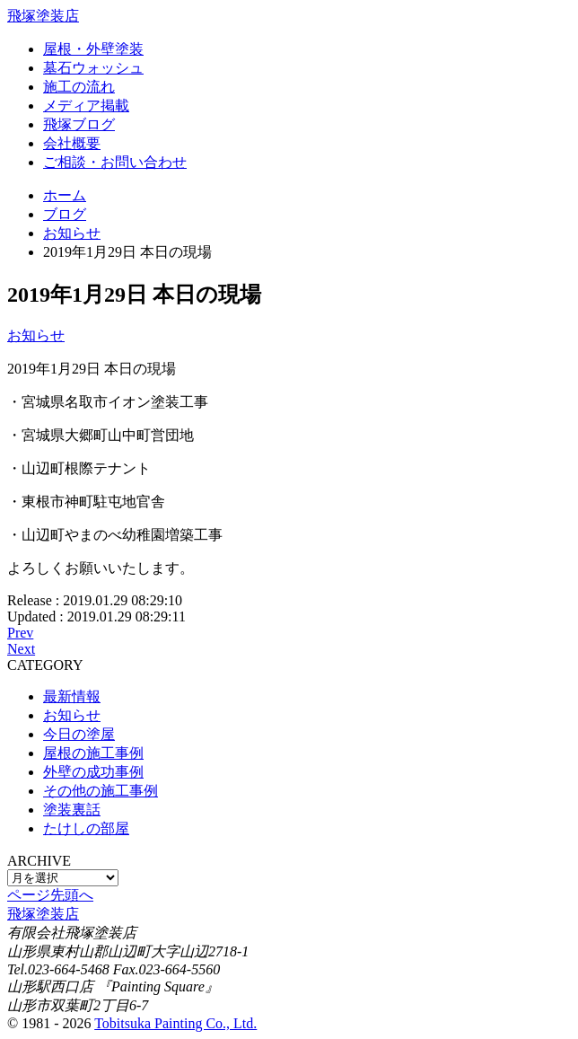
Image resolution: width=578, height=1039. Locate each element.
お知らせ (36, 335)
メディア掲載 (86, 105)
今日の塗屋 (79, 734)
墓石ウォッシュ (93, 67)
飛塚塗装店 (43, 15)
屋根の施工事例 (93, 753)
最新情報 (72, 696)
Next (21, 648)
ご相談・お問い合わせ (115, 162)
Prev (20, 632)
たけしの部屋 (86, 828)
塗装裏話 (72, 809)
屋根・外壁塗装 (93, 49)
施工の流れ (79, 86)
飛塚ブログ (79, 124)
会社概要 (72, 143)
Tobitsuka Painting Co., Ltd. (175, 1023)
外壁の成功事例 (93, 771)
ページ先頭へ (50, 895)
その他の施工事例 (100, 790)
